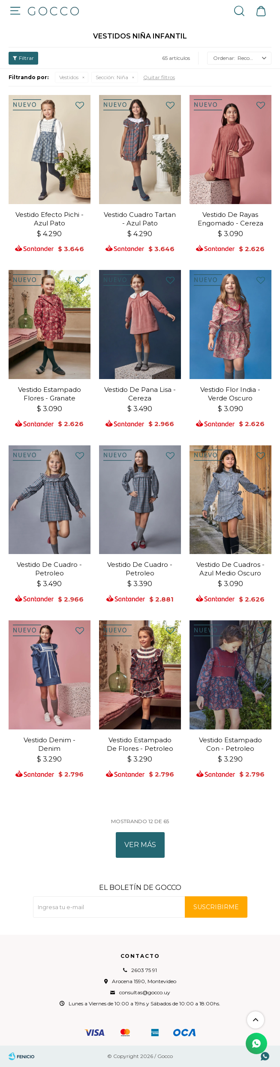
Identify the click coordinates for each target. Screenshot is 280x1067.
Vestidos (68, 77)
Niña (112, 77)
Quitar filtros (159, 77)
